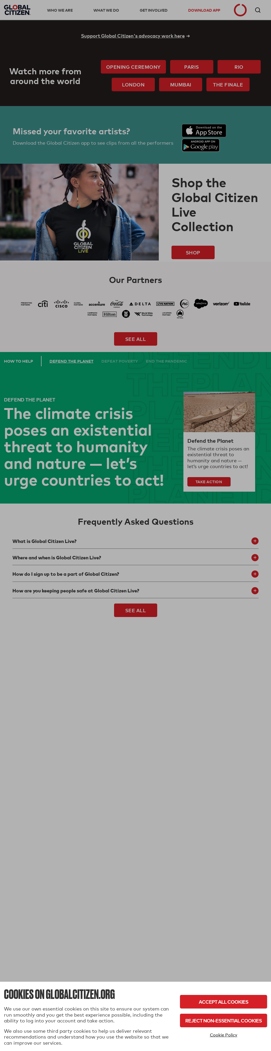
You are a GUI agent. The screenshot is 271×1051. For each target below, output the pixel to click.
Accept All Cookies (223, 1001)
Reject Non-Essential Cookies (223, 1020)
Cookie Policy (223, 1035)
